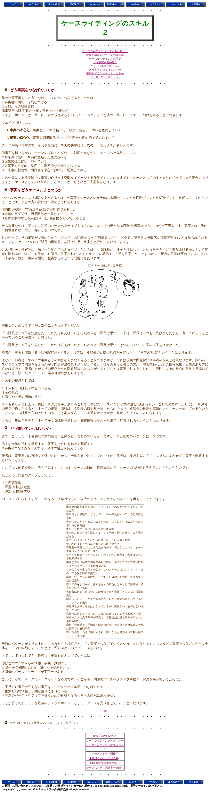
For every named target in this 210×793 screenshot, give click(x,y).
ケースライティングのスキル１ (105, 745)
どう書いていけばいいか (105, 77)
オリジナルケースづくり (103, 758)
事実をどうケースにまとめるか (105, 73)
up (105, 710)
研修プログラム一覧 (104, 735)
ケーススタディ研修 (104, 753)
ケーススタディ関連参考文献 (103, 767)
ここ (58, 722)
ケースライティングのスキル (103, 740)
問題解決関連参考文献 (103, 763)
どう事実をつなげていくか (105, 69)
